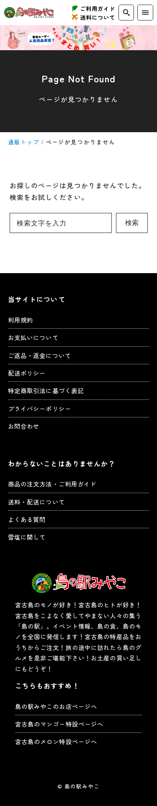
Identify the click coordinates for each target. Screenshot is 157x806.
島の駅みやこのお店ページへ (56, 706)
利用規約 (20, 319)
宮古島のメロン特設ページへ (56, 741)
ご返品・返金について (39, 355)
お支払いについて (33, 337)
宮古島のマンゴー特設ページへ (59, 723)
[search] (126, 12)
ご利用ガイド (98, 9)
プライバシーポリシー (39, 408)
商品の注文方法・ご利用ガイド (52, 483)
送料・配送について (36, 501)
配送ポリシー (27, 372)
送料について (98, 17)
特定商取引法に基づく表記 (46, 390)
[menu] (145, 12)
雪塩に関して (27, 536)
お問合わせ (24, 426)
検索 (132, 223)
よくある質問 (27, 519)
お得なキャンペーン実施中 (78, 37)
